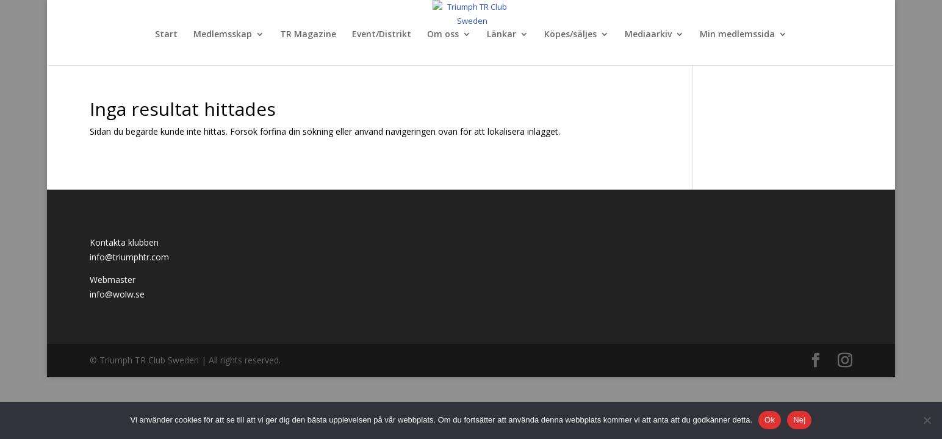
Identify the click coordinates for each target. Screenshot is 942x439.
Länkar (501, 35)
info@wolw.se (117, 294)
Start (166, 35)
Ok (769, 419)
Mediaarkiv (648, 35)
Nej (799, 419)
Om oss (443, 35)
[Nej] (927, 420)
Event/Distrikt (381, 35)
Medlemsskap (222, 35)
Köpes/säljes (570, 35)
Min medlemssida (737, 35)
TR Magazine (308, 35)
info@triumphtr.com (129, 257)
